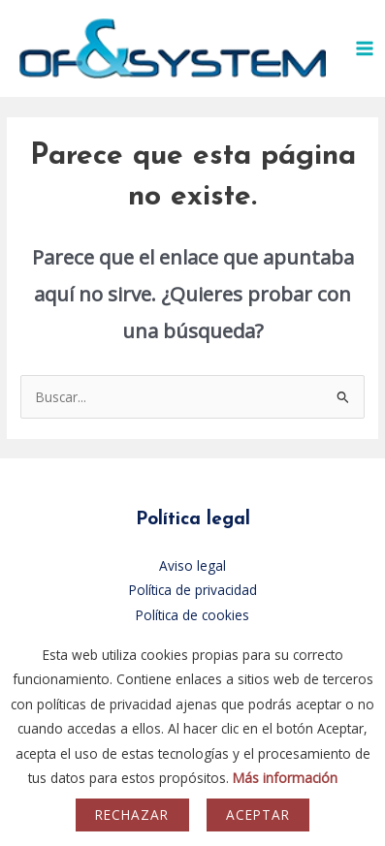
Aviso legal (192, 565)
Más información (285, 777)
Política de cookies (192, 615)
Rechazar (132, 814)
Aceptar (258, 814)
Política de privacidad (193, 589)
